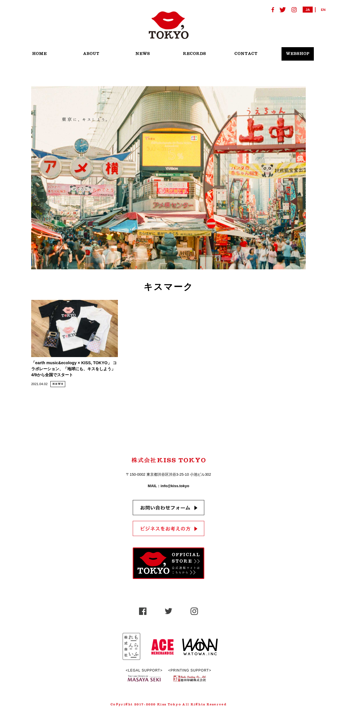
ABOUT (91, 53)
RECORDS (194, 53)
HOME (39, 53)
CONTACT (245, 53)
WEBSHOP (298, 53)
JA (308, 9)
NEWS (142, 53)
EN (323, 9)
